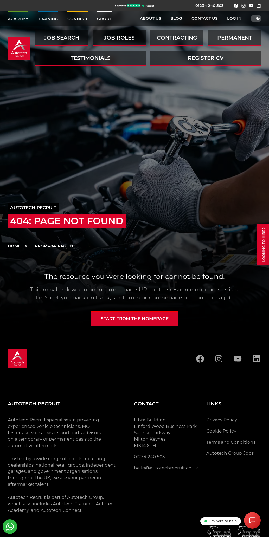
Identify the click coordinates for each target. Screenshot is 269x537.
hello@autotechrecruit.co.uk (166, 467)
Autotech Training (73, 503)
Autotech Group (85, 497)
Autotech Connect (61, 510)
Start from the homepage (135, 318)
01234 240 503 (209, 5)
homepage (167, 297)
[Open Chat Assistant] (252, 520)
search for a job (211, 297)
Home (14, 246)
